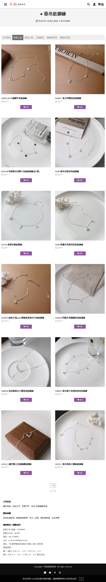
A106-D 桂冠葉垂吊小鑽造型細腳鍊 (17, 391)
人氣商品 (40, 37)
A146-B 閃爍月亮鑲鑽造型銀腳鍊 (70, 318)
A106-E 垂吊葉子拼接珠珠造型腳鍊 (71, 391)
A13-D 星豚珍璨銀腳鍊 (11, 244)
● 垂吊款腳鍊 (64, 21)
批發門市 (26, 506)
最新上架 (18, 37)
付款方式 (16, 506)
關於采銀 (7, 506)
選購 (26, 107)
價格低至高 (52, 37)
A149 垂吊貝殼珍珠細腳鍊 (67, 171)
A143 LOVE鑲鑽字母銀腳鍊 (14, 98)
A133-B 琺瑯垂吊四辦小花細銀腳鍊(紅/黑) (20, 171)
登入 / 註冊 (34, 518)
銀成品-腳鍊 (52, 21)
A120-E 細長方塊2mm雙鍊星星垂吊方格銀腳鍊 (22, 318)
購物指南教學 (22, 518)
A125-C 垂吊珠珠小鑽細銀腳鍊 (69, 464)
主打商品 (7, 37)
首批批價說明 (9, 518)
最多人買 (29, 37)
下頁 (53, 485)
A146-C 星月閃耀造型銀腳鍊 (68, 98)
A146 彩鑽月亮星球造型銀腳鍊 (69, 244)
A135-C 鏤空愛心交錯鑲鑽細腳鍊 (16, 464)
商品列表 (41, 21)
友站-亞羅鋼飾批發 (39, 506)
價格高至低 (65, 37)
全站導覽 (55, 518)
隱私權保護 (45, 518)
